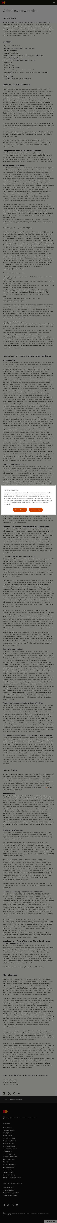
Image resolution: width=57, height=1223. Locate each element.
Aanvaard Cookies (35, 510)
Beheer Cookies (20, 510)
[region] (28, 500)
